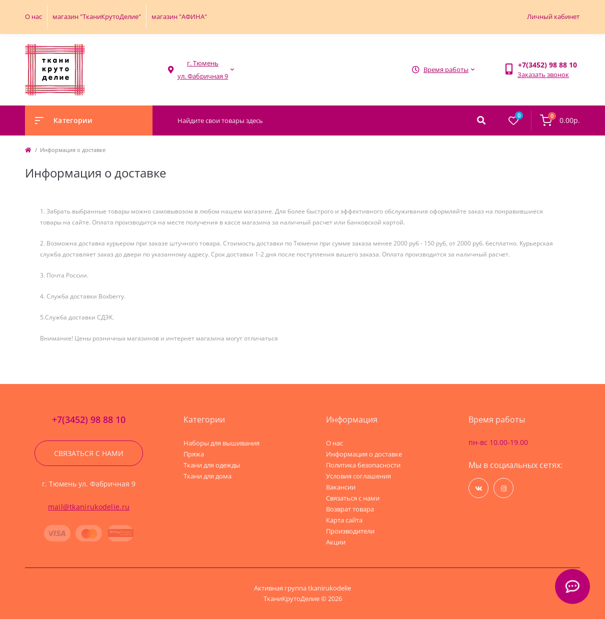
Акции (336, 542)
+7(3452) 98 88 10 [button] (89, 420)
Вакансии (341, 487)
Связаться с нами (89, 453)
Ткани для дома (208, 476)
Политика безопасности (363, 465)
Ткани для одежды (212, 465)
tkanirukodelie (329, 588)
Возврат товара (350, 509)
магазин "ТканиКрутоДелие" (96, 16)
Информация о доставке (364, 454)
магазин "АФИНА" (179, 16)
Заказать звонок (543, 74)
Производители (350, 531)
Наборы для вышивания (222, 443)
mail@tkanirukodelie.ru (89, 507)
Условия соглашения (358, 476)
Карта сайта (344, 520)
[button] (203, 70)
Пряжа (194, 454)
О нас (33, 16)
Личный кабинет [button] (553, 16)
